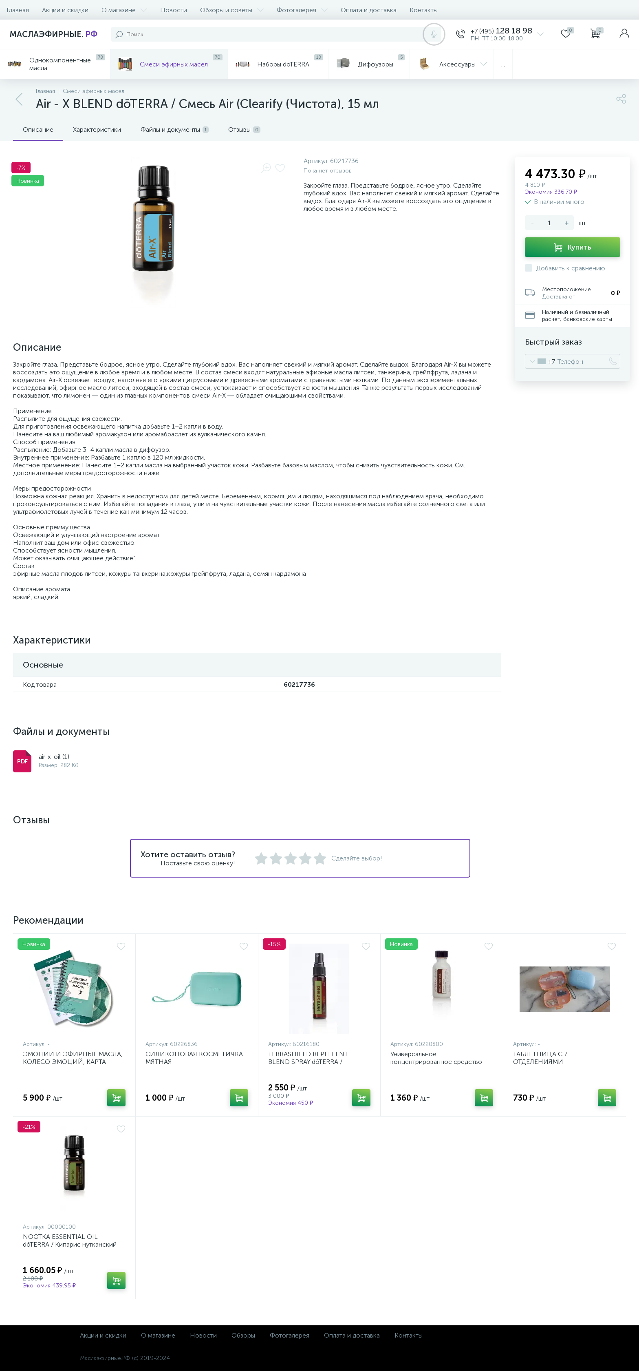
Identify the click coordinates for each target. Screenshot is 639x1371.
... (503, 64)
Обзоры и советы (232, 10)
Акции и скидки (65, 10)
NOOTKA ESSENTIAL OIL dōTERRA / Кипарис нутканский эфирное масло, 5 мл (70, 1244)
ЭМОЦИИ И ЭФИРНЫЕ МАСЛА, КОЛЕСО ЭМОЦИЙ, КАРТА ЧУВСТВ (73, 1061)
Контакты (424, 10)
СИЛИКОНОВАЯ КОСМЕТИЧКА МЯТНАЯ (194, 1058)
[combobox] (540, 361)
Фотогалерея (302, 10)
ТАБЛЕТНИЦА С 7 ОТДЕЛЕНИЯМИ (540, 1058)
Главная (18, 10)
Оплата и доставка (369, 10)
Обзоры (243, 1335)
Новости (173, 10)
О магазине (124, 10)
